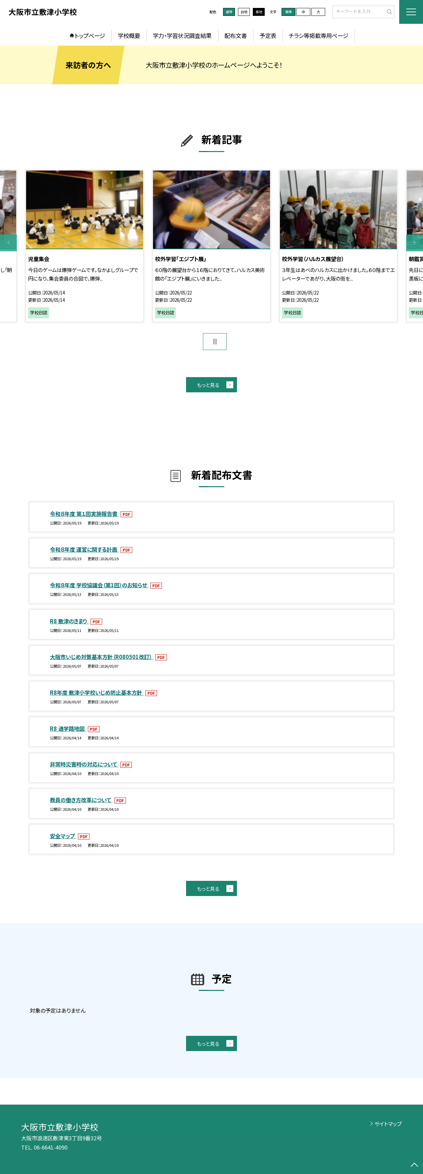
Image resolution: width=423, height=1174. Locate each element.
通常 (229, 11)
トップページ (90, 35)
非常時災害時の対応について (84, 764)
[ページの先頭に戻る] (414, 1165)
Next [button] (414, 242)
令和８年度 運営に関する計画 (84, 549)
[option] (84, 246)
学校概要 (129, 35)
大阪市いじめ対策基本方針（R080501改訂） (101, 657)
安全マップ (63, 836)
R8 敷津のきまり (69, 621)
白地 (244, 11)
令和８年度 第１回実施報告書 (84, 514)
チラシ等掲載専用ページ (318, 35)
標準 (288, 11)
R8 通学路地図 (68, 728)
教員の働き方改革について (81, 800)
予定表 (267, 35)
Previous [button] (8, 242)
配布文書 (235, 35)
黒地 (258, 11)
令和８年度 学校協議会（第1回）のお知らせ (99, 585)
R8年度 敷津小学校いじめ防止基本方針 (96, 692)
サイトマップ (388, 1124)
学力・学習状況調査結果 (182, 35)
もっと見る (208, 384)
